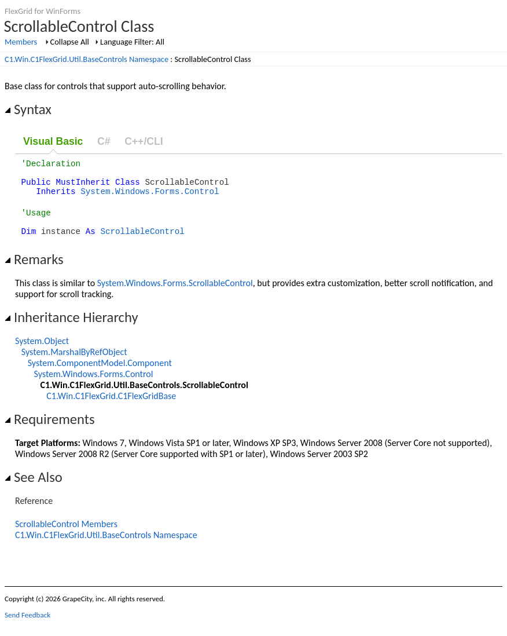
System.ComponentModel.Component (100, 375)
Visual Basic (53, 141)
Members (21, 41)
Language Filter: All (132, 41)
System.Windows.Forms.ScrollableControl (175, 295)
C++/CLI (143, 141)
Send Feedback (27, 627)
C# (104, 141)
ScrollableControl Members (66, 536)
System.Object (42, 353)
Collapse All (69, 41)
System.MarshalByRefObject (74, 364)
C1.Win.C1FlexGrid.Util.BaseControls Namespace (86, 59)
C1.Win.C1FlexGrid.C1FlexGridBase (111, 408)
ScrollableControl (142, 242)
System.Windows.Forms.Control (149, 197)
